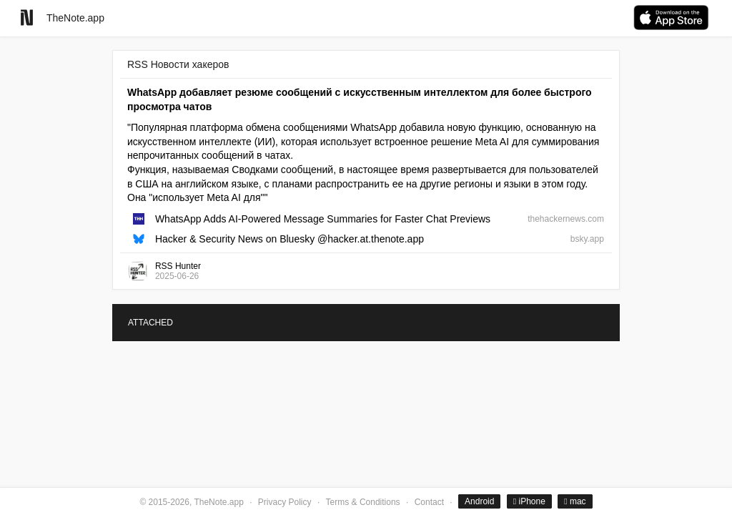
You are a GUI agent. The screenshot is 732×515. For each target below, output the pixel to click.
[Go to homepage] (26, 17)
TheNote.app (75, 18)
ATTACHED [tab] (150, 323)
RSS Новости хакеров (178, 64)
